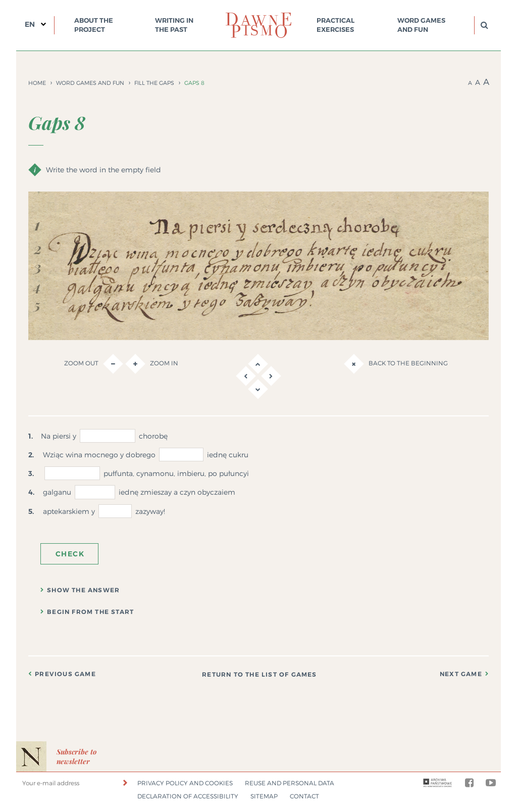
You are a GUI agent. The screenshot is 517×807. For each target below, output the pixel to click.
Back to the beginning (396, 364)
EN (30, 24)
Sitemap (264, 796)
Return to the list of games (259, 675)
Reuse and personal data (289, 783)
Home (37, 82)
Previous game (65, 674)
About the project (93, 25)
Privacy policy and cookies (185, 783)
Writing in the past (174, 25)
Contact (304, 796)
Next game (461, 674)
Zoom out (93, 364)
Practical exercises (335, 25)
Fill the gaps (154, 82)
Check (70, 553)
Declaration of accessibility (187, 796)
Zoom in (151, 364)
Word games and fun (421, 25)
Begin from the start (90, 612)
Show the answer (83, 590)
